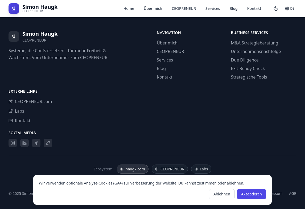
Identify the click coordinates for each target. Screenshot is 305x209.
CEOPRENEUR (184, 8)
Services (212, 8)
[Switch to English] (289, 8)
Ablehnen (221, 193)
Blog (234, 8)
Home (128, 8)
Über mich (153, 8)
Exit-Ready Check (248, 68)
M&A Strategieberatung (254, 43)
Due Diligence (245, 60)
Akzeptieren (251, 193)
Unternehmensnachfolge (256, 51)
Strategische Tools (249, 77)
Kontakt (254, 8)
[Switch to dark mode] (276, 8)
